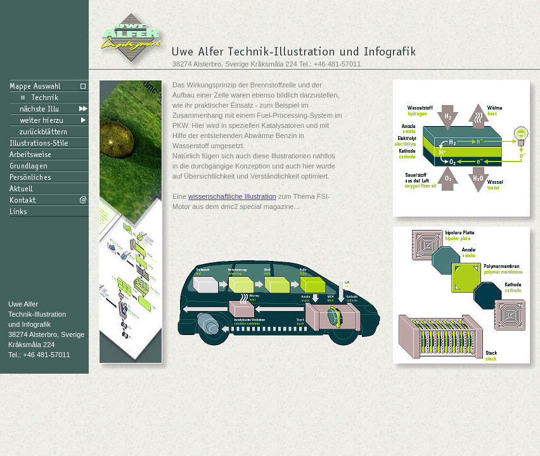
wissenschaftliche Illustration (232, 196)
